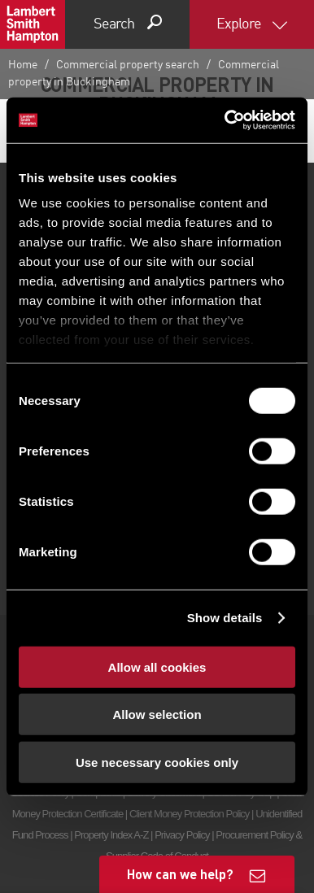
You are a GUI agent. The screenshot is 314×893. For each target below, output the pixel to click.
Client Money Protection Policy (189, 814)
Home (22, 65)
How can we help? (180, 873)
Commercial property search (127, 65)
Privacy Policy (182, 835)
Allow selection (156, 714)
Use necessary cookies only (157, 762)
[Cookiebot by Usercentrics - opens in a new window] (225, 120)
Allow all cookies (157, 666)
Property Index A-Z (111, 835)
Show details (225, 618)
